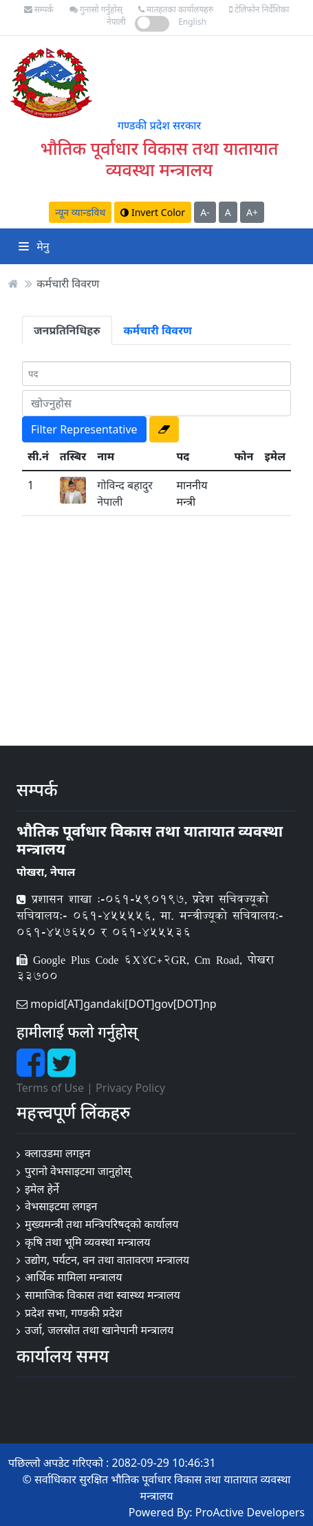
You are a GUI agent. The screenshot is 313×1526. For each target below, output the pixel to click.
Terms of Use (50, 1087)
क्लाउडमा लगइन (58, 1153)
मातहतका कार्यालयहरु (175, 9)
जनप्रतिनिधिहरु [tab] (67, 330)
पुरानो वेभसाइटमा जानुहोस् (78, 1171)
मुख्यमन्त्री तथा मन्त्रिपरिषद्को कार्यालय (102, 1224)
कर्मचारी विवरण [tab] (158, 330)
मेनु (34, 246)
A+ (252, 212)
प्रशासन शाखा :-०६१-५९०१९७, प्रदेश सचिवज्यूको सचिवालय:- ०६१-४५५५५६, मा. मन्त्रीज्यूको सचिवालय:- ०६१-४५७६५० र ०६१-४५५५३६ (150, 915)
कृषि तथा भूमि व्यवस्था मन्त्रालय (88, 1241)
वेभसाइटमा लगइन (61, 1206)
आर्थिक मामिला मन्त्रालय (73, 1277)
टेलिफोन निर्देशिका (259, 9)
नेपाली (116, 22)
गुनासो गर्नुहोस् (95, 9)
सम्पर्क (39, 9)
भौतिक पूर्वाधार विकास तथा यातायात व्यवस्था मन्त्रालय (159, 158)
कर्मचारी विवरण (67, 283)
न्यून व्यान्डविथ (80, 212)
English (192, 22)
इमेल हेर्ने (42, 1188)
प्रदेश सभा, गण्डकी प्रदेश (73, 1312)
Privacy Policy (130, 1087)
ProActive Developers (250, 1512)
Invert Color (152, 212)
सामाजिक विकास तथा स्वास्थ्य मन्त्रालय (102, 1294)
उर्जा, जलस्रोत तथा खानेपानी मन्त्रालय (99, 1329)
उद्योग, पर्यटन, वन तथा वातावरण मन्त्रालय (107, 1259)
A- (204, 212)
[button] (164, 429)
